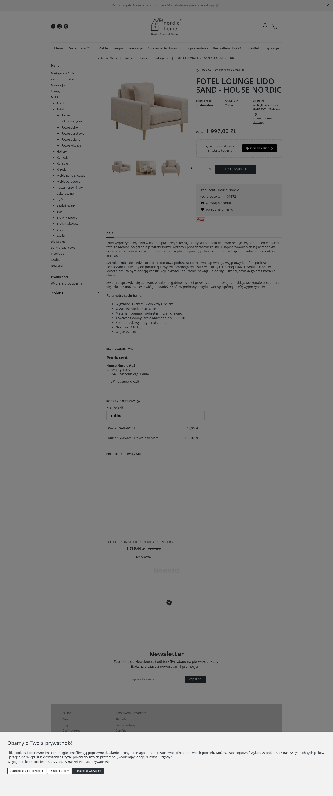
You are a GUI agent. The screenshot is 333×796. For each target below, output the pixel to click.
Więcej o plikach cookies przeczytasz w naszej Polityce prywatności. (59, 761)
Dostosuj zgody (59, 770)
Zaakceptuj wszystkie (88, 770)
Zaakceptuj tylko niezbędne (26, 770)
